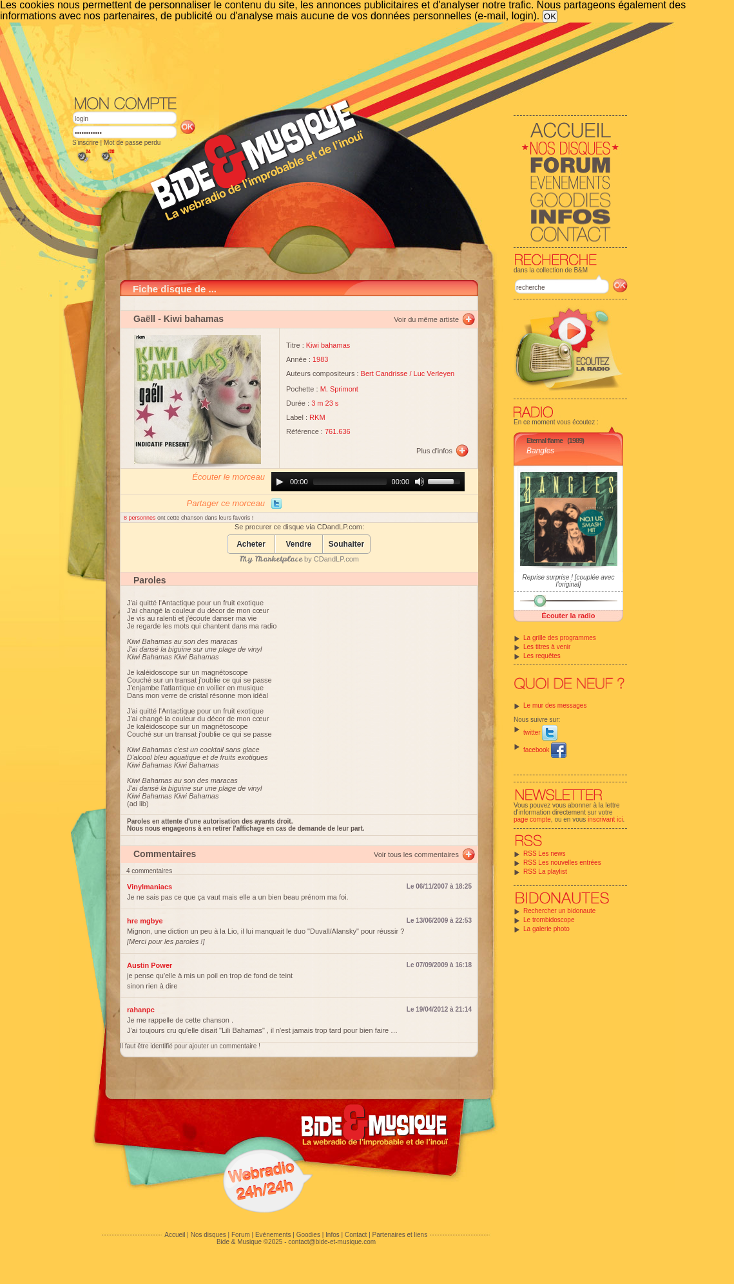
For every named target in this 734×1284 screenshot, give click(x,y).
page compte (532, 819)
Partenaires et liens (400, 1234)
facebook (544, 749)
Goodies (308, 1234)
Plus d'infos (434, 451)
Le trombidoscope (549, 919)
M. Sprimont (339, 389)
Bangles (540, 450)
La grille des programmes (559, 637)
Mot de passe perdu (132, 142)
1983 (320, 359)
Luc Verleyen (434, 373)
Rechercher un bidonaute (559, 910)
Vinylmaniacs (149, 887)
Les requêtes (542, 655)
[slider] (350, 481)
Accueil (174, 1234)
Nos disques (208, 1234)
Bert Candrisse (384, 373)
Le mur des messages (554, 705)
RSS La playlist (545, 871)
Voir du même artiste (426, 319)
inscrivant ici (605, 819)
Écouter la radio (568, 615)
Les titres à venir (546, 646)
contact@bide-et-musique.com (332, 1241)
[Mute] (419, 482)
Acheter (251, 544)
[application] (368, 481)
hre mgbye (145, 921)
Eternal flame (544, 440)
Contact (356, 1234)
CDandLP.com (336, 559)
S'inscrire (85, 142)
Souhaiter (346, 544)
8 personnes (140, 518)
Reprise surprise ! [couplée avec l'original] (569, 581)
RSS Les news (544, 853)
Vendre (298, 544)
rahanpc (141, 1010)
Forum (240, 1234)
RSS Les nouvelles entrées (562, 862)
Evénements (273, 1234)
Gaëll (144, 319)
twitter (540, 732)
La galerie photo (546, 928)
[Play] (280, 482)
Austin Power (149, 965)
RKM (317, 417)
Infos (332, 1234)
